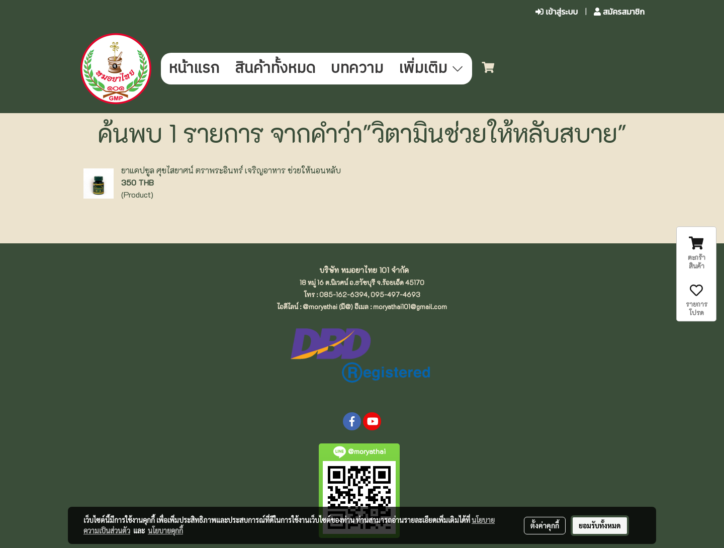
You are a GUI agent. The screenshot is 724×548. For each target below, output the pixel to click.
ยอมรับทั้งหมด (600, 525)
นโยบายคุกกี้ (165, 530)
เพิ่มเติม (432, 68)
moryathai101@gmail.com (410, 306)
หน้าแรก (193, 68)
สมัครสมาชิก (619, 12)
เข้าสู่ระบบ (556, 12)
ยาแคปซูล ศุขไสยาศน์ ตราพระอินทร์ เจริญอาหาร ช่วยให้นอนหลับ (231, 170)
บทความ (357, 68)
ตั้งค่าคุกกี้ (544, 525)
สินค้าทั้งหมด (275, 68)
